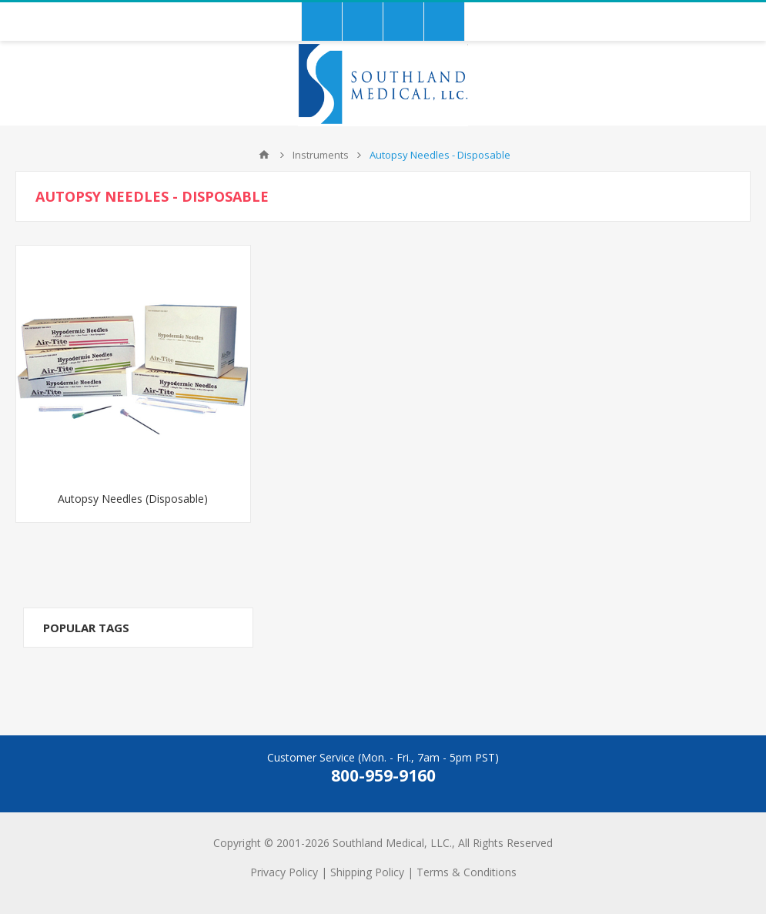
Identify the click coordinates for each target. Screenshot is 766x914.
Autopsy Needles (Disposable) (133, 498)
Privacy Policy (284, 872)
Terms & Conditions (466, 872)
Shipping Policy (367, 872)
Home (264, 154)
